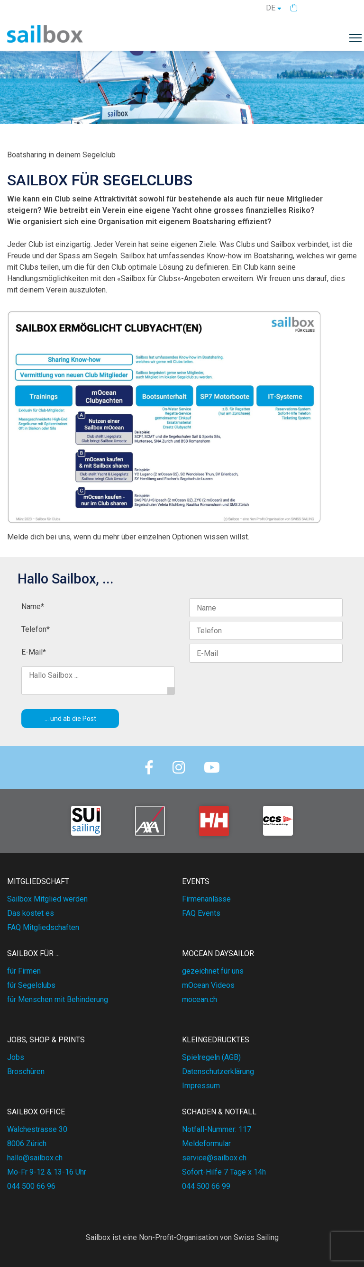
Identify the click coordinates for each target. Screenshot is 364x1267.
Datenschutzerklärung (218, 1071)
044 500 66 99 (206, 1186)
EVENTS (195, 881)
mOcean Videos (208, 985)
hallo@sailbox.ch (35, 1157)
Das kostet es (30, 913)
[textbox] (182, 163)
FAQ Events (201, 913)
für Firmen (24, 970)
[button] (294, 7)
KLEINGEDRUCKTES (215, 1039)
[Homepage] (45, 40)
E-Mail (33, 651)
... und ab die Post (70, 718)
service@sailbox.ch (214, 1157)
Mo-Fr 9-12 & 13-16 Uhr (46, 1171)
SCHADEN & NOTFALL (219, 1111)
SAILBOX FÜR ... (33, 953)
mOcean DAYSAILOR (218, 953)
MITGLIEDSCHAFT (38, 881)
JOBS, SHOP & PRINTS (46, 1039)
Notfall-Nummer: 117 (216, 1129)
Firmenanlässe (206, 898)
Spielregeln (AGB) (211, 1057)
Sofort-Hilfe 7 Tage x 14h (224, 1171)
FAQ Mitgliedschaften (43, 927)
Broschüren (26, 1071)
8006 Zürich (26, 1143)
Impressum (201, 1085)
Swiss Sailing (256, 1237)
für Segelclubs (31, 985)
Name (32, 606)
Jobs (15, 1057)
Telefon (35, 629)
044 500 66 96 (31, 1186)
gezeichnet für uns (213, 970)
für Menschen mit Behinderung (57, 999)
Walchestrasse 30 (37, 1129)
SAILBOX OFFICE (36, 1111)
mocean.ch (199, 999)
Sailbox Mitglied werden (47, 898)
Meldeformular (206, 1143)
